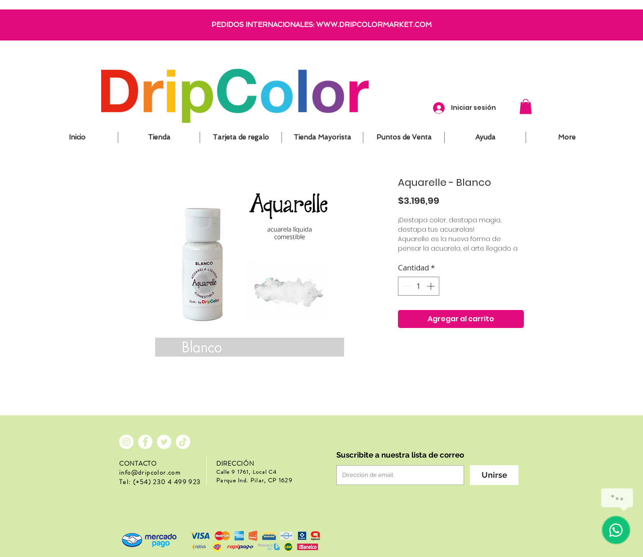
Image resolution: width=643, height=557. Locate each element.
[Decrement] (406, 286)
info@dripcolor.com (150, 472)
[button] (525, 106)
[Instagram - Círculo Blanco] (126, 442)
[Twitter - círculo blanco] (164, 442)
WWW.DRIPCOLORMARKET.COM (374, 25)
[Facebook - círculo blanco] (145, 442)
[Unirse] (494, 475)
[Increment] (431, 286)
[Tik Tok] (183, 442)
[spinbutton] (419, 286)
